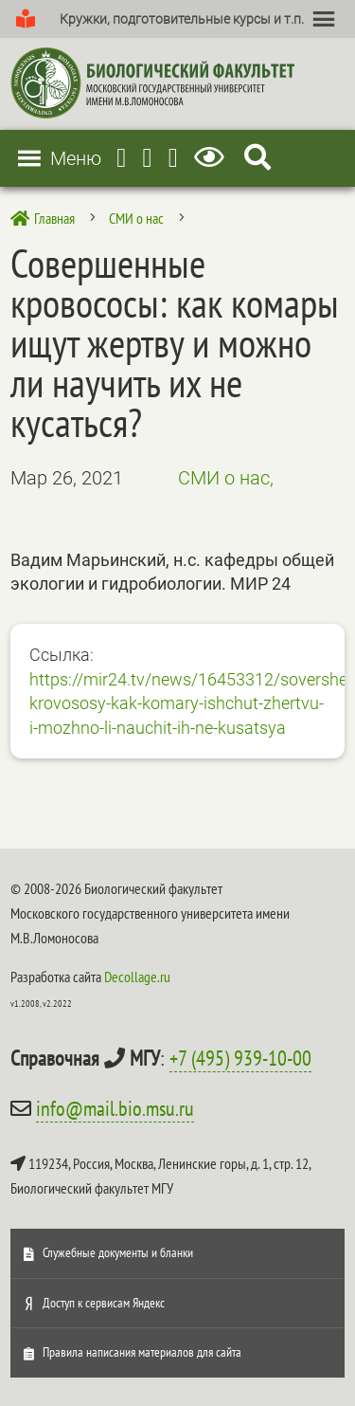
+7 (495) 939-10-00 (240, 1058)
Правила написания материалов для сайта (142, 1351)
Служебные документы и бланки (118, 1252)
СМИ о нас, (226, 477)
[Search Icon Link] (257, 158)
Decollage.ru (137, 976)
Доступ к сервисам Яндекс (104, 1302)
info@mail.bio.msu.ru (115, 1108)
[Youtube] (146, 158)
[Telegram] (121, 158)
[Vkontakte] (173, 158)
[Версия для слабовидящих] (212, 158)
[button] (182, 19)
